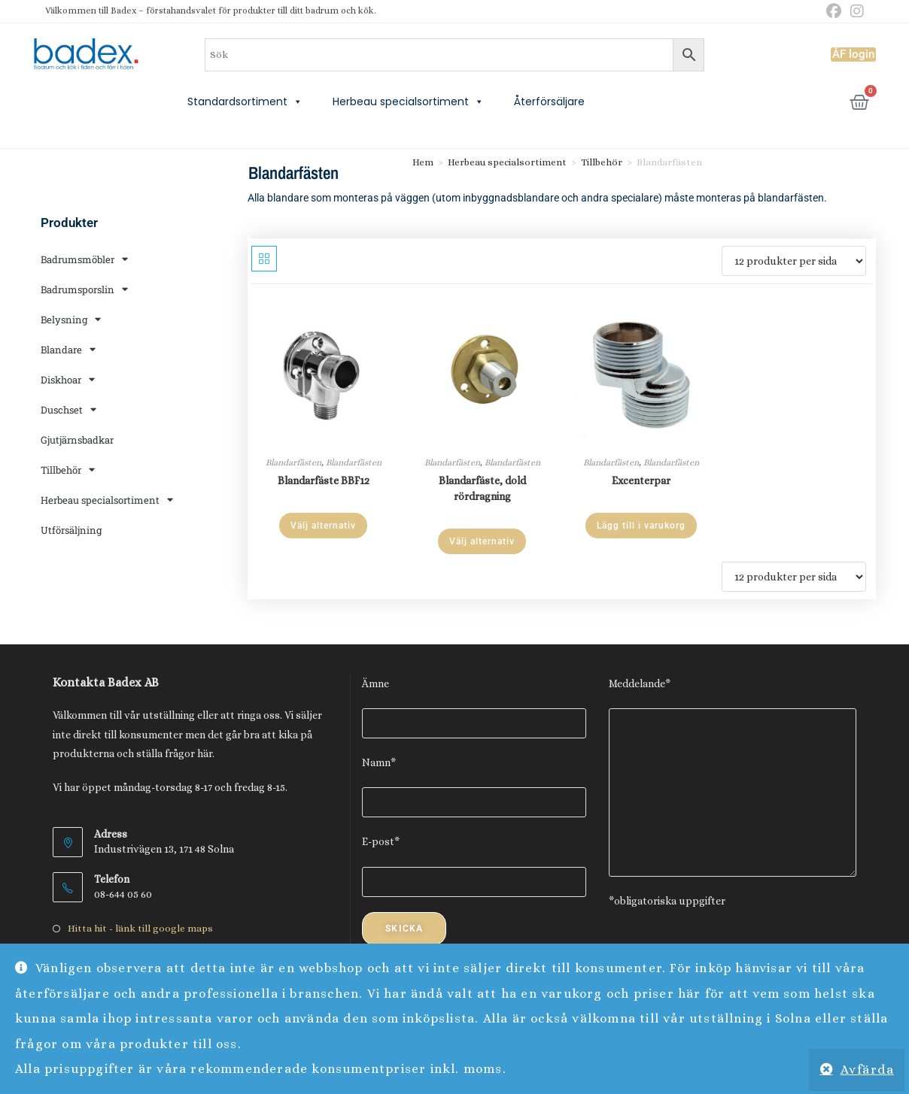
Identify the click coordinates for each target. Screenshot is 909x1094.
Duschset (68, 409)
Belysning (71, 319)
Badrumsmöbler (84, 259)
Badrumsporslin (84, 289)
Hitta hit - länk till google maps (140, 928)
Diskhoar (68, 379)
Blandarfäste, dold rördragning (482, 488)
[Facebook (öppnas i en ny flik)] (834, 12)
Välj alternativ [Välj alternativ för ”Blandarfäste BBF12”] (323, 525)
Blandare (68, 349)
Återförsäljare (549, 101)
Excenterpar (641, 480)
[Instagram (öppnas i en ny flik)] (855, 12)
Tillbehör (68, 469)
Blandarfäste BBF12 (323, 480)
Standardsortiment (244, 101)
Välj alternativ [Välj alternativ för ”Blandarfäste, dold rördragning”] (482, 541)
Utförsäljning (71, 530)
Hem (422, 162)
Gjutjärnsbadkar (77, 440)
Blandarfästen (293, 462)
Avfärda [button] (868, 1069)
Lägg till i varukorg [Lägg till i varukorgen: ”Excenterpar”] (641, 525)
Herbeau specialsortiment (408, 101)
